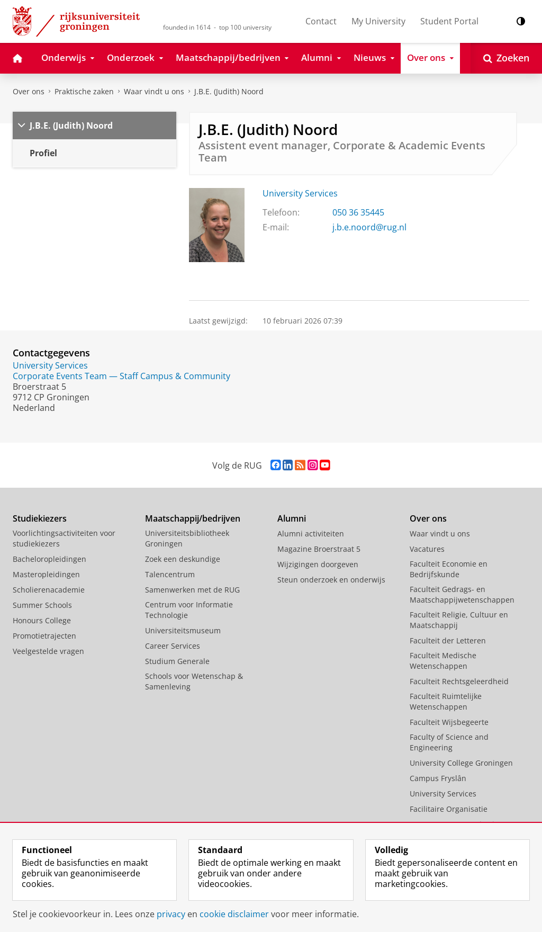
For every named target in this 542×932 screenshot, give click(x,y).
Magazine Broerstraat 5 (318, 549)
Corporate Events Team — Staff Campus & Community (121, 376)
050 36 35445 (358, 212)
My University (378, 21)
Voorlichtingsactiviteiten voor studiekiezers (64, 538)
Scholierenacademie (49, 590)
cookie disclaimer (234, 914)
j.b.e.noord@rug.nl (369, 227)
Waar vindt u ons (154, 91)
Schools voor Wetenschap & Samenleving (194, 681)
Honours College (42, 620)
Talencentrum (170, 574)
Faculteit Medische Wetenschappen (443, 660)
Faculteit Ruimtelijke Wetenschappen (446, 701)
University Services (300, 193)
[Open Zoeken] (506, 58)
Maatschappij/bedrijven (192, 518)
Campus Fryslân (438, 778)
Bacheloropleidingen (49, 559)
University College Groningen (461, 763)
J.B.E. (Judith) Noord (229, 91)
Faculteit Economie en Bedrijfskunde (448, 569)
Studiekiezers (40, 518)
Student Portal (449, 21)
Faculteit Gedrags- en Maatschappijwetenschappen (462, 594)
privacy (171, 914)
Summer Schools (42, 605)
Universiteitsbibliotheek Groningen (187, 538)
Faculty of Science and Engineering (449, 742)
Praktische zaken (84, 91)
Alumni (291, 518)
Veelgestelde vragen (48, 651)
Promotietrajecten (44, 636)
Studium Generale (177, 661)
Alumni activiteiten (310, 533)
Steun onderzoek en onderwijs (331, 580)
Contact (321, 21)
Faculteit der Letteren (448, 640)
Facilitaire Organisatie (448, 809)
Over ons (28, 91)
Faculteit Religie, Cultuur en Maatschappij (459, 620)
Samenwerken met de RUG (192, 590)
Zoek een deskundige (182, 559)
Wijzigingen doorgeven (317, 564)
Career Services (172, 646)
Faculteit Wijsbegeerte (449, 722)
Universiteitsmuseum (183, 630)
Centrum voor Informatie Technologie (189, 609)
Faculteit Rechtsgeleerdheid (459, 681)
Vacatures (427, 549)
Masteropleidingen (46, 574)
